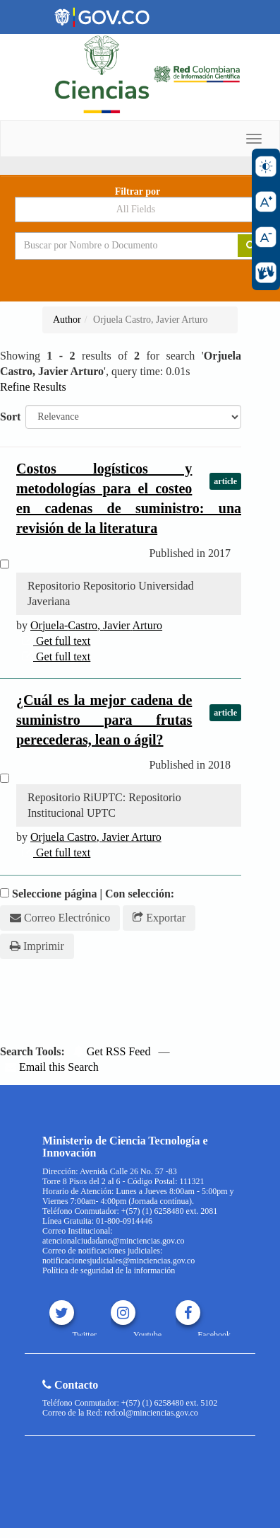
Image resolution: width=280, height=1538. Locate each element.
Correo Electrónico (60, 918)
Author (67, 319)
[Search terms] (116, 246)
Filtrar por (138, 192)
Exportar (159, 918)
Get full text (56, 641)
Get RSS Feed (112, 1051)
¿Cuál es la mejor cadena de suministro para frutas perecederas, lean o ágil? (104, 719)
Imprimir (37, 946)
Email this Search (52, 1067)
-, (96, 625)
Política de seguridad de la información (108, 1270)
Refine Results (33, 387)
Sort (10, 417)
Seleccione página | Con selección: (93, 894)
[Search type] (140, 209)
